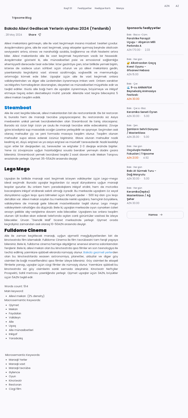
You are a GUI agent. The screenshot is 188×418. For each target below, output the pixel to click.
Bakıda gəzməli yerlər (98, 264)
